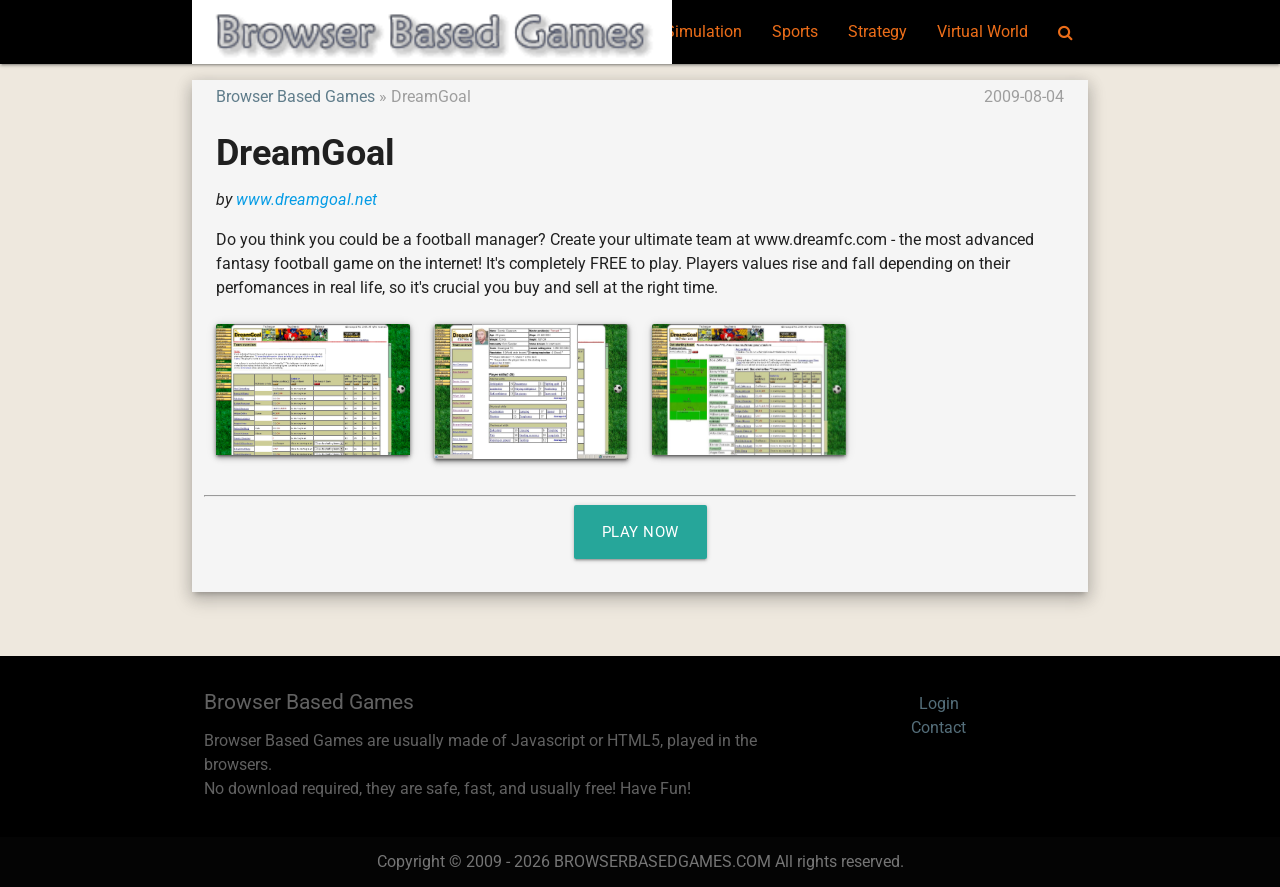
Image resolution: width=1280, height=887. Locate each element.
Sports (795, 31)
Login (939, 703)
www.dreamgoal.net (306, 199)
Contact (938, 727)
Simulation (703, 31)
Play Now (640, 532)
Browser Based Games (295, 96)
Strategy (877, 31)
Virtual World (982, 31)
